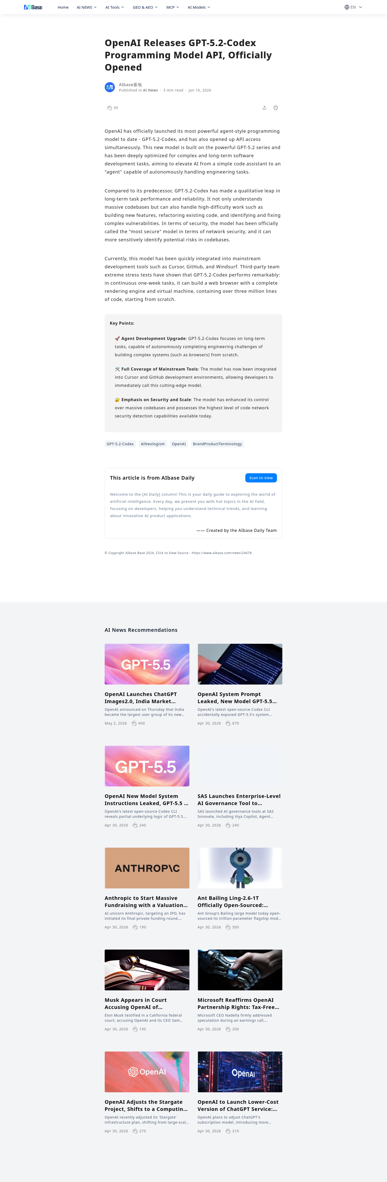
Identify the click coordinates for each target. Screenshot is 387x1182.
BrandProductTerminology (217, 443)
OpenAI (179, 443)
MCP (173, 7)
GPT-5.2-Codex (120, 443)
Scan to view (261, 477)
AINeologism (153, 443)
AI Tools (115, 7)
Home (63, 7)
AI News (150, 90)
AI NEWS (87, 7)
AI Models (199, 7)
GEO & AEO (145, 7)
